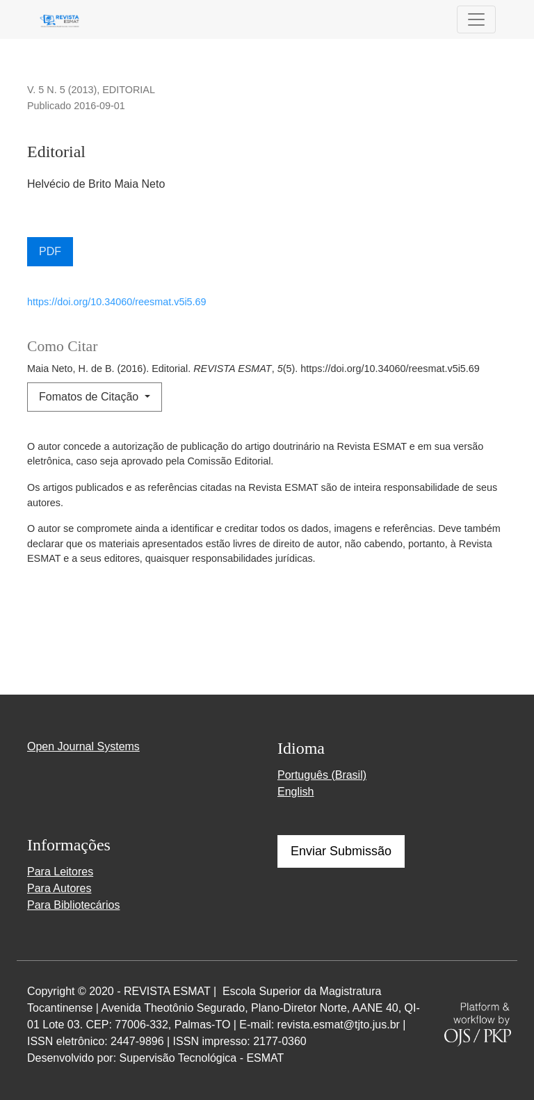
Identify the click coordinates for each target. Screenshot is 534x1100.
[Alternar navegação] (476, 19)
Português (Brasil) (321, 775)
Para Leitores (60, 871)
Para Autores (59, 888)
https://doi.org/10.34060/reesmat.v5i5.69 (117, 301)
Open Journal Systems (83, 746)
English (295, 792)
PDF (50, 251)
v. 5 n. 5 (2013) (62, 89)
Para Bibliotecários (73, 905)
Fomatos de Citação (90, 397)
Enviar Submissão (341, 851)
